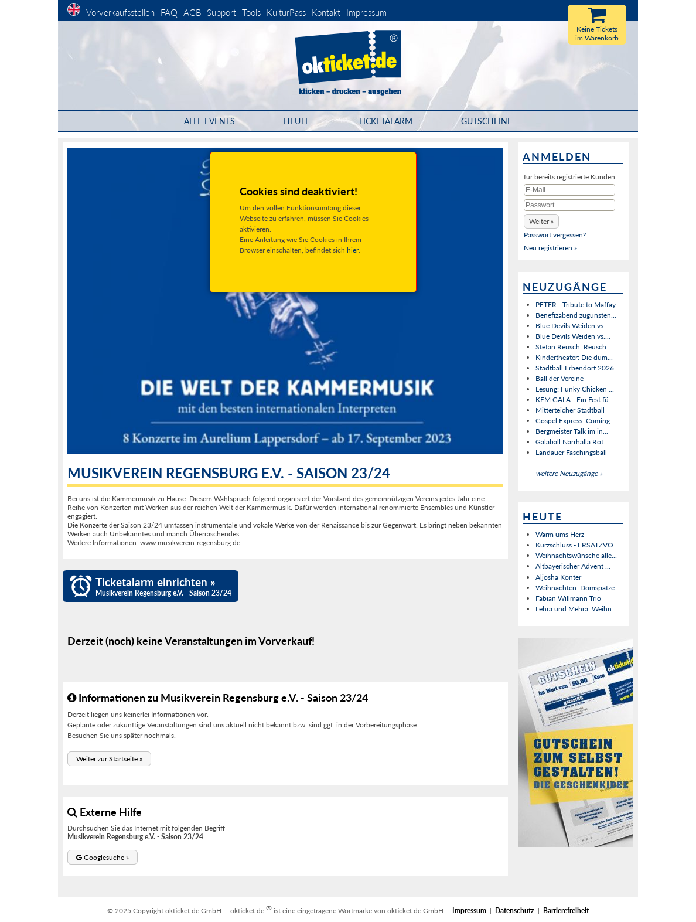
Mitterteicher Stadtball (570, 410)
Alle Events (209, 121)
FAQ (169, 12)
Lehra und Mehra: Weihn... (576, 608)
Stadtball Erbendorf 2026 (574, 367)
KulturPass (287, 12)
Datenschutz (514, 910)
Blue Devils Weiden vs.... (572, 325)
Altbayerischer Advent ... (572, 566)
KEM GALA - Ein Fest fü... (574, 399)
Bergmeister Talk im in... (571, 431)
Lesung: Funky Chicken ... (574, 389)
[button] (109, 758)
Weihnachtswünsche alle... (576, 555)
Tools (251, 12)
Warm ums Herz (559, 534)
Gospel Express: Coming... (575, 420)
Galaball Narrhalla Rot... (572, 441)
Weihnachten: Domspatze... (577, 587)
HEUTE (297, 121)
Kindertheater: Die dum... (574, 357)
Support (221, 12)
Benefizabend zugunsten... (575, 315)
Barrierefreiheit (566, 910)
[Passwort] (569, 205)
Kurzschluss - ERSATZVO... (577, 544)
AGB (192, 12)
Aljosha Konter (558, 577)
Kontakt (326, 12)
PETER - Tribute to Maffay (575, 304)
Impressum (366, 12)
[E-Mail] (569, 190)
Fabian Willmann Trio (568, 598)
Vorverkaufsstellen (120, 12)
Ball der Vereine (559, 378)
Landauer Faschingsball (571, 452)
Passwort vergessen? (555, 234)
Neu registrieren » (550, 247)
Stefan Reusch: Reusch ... (574, 346)
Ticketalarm (385, 121)
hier (353, 250)
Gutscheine (486, 121)
